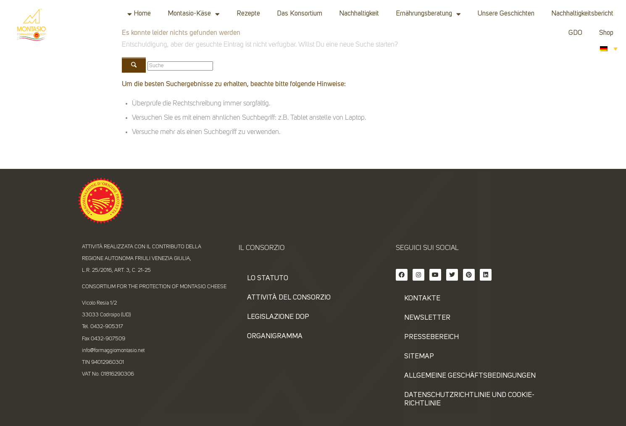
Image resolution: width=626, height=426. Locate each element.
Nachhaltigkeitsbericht (582, 13)
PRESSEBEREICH (431, 337)
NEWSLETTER (427, 317)
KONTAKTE (422, 298)
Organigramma (274, 336)
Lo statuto (267, 278)
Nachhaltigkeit (359, 13)
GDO (575, 33)
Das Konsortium (299, 13)
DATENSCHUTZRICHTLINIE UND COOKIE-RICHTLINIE (469, 399)
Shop (606, 33)
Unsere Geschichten (506, 13)
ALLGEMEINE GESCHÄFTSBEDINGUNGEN (470, 375)
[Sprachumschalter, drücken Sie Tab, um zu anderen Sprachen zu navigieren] (609, 48)
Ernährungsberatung (428, 14)
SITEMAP (419, 356)
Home (142, 13)
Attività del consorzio (289, 297)
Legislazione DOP (278, 317)
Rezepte (248, 13)
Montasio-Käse (194, 14)
